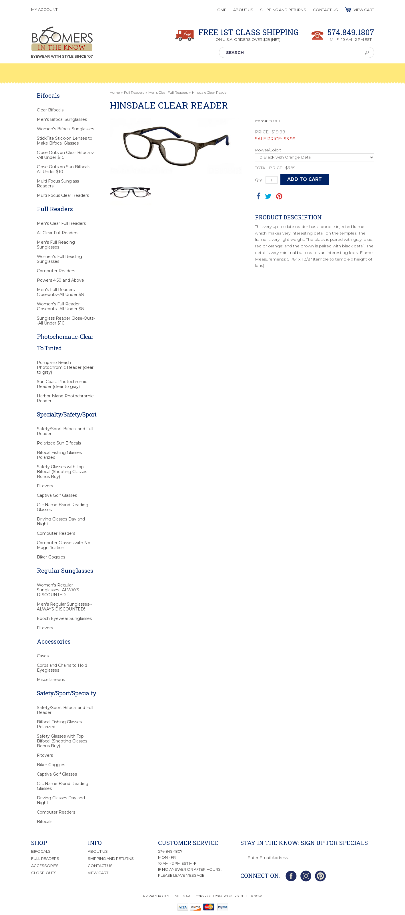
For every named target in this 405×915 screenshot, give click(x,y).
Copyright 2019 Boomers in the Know (229, 896)
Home (115, 92)
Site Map (182, 896)
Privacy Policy (156, 896)
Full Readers (134, 92)
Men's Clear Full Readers (168, 92)
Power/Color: (268, 150)
